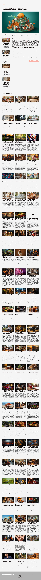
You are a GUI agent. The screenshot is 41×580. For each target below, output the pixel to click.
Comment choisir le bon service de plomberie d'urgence (32, 181)
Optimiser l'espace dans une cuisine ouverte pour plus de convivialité (6, 84)
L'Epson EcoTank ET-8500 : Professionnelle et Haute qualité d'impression (7, 333)
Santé (20, 576)
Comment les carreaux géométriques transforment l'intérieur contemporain (8, 200)
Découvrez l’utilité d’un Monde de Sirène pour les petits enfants (20, 447)
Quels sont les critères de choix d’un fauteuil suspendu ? (20, 505)
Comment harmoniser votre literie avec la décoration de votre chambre (20, 200)
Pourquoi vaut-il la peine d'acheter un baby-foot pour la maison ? (19, 353)
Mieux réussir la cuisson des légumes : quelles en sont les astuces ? (20, 219)
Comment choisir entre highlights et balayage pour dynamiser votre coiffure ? (6, 57)
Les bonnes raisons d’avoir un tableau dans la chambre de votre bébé (7, 505)
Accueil (3, 4)
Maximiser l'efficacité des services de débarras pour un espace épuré (20, 162)
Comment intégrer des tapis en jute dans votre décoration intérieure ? (6, 70)
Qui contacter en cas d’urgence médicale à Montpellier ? (6, 466)
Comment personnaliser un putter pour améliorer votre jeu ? (7, 142)
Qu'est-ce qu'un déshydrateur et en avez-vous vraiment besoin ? (7, 314)
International (20, 575)
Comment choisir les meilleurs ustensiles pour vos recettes (20, 181)
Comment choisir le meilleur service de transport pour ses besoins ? (32, 353)
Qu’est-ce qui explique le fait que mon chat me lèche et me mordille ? (32, 372)
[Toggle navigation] (3, 1)
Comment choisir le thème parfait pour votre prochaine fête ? (6, 44)
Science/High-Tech (20, 577)
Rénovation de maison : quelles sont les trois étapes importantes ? (20, 466)
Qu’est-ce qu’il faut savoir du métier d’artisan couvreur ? (32, 257)
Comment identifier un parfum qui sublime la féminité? (31, 123)
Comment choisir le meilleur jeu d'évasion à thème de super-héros (7, 181)
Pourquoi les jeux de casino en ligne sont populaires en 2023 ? (7, 391)
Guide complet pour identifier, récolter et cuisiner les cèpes (31, 200)
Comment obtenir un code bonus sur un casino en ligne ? (32, 486)
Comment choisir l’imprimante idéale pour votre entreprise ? (32, 238)
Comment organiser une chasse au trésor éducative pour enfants (32, 162)
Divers (5, 4)
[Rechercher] (7, 574)
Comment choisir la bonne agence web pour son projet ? (32, 447)
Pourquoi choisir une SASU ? (20, 541)
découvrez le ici (25, 41)
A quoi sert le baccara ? (19, 427)
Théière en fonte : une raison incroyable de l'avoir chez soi (20, 523)
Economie (20, 574)
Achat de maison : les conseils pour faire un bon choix (20, 391)
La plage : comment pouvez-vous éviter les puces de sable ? (7, 410)
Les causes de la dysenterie (32, 560)
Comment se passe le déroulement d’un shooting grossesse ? (20, 257)
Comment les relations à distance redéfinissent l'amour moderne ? (7, 162)
